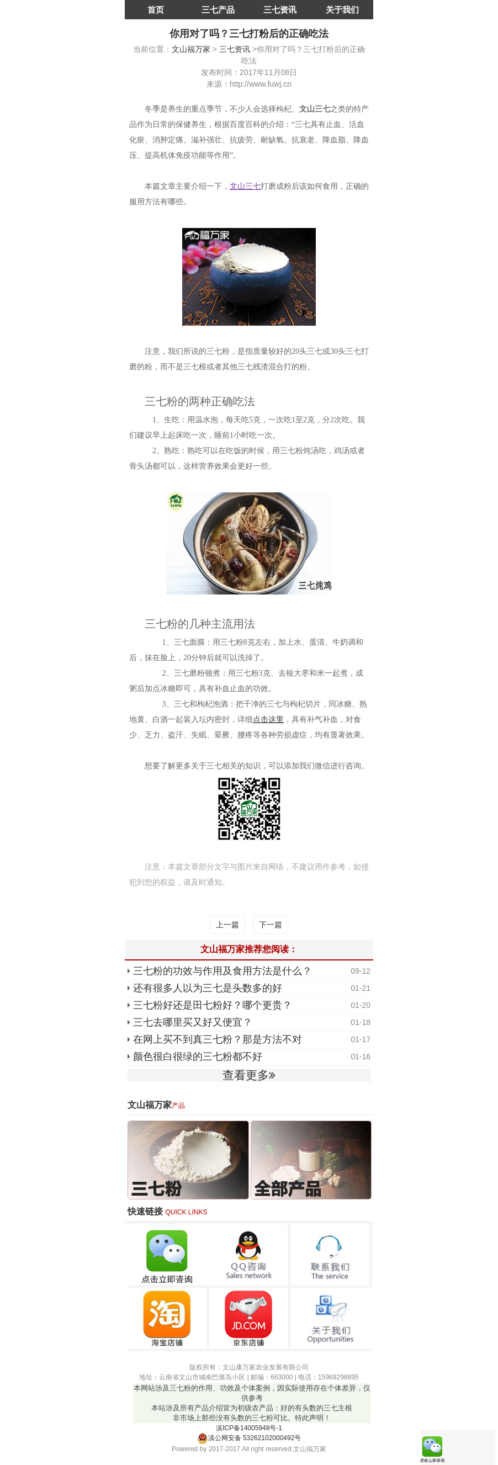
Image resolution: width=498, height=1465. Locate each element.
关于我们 (342, 9)
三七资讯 (279, 9)
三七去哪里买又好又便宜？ (192, 1022)
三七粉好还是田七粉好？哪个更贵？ (212, 1005)
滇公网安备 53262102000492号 (249, 1438)
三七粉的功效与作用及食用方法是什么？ (222, 970)
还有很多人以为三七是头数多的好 (207, 988)
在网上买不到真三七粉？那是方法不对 (217, 1039)
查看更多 (249, 1075)
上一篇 (227, 924)
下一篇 (270, 924)
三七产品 (218, 9)
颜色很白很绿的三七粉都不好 (197, 1056)
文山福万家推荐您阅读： (249, 949)
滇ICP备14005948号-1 (249, 1428)
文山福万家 (191, 49)
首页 (155, 9)
